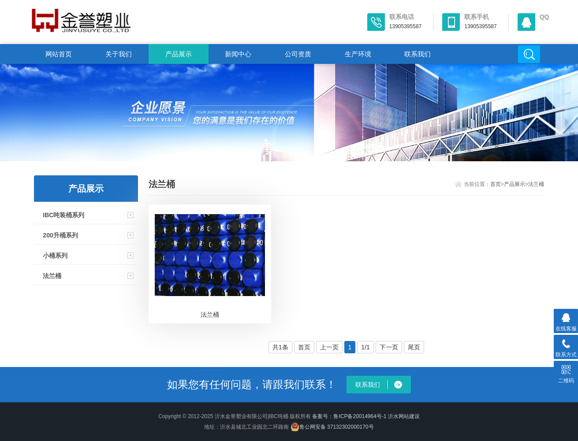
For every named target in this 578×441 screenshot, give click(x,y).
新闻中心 (238, 54)
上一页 (329, 347)
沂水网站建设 (404, 416)
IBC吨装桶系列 (63, 215)
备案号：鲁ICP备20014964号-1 (349, 416)
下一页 (389, 347)
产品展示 (178, 54)
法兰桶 (52, 275)
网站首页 (58, 54)
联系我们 (417, 54)
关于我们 (118, 54)
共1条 (280, 347)
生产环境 (358, 54)
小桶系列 (55, 255)
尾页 (414, 347)
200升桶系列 (60, 235)
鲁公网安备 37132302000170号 (332, 426)
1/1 (365, 347)
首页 (495, 184)
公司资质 (298, 54)
